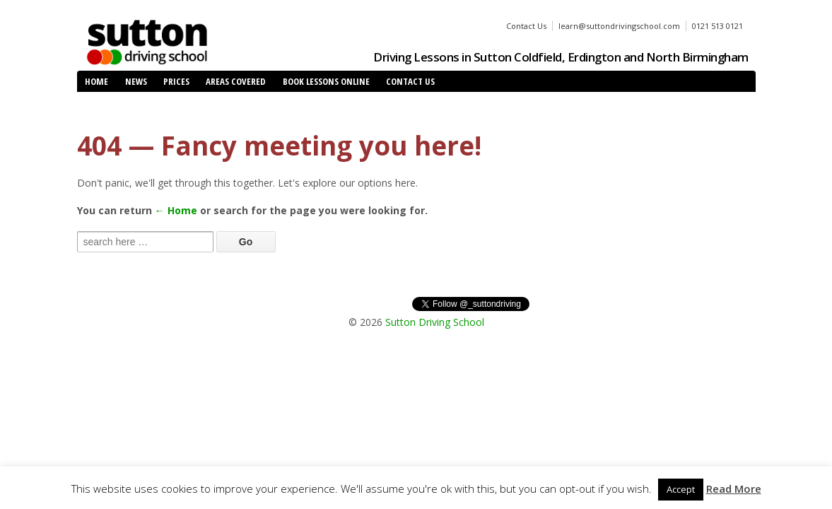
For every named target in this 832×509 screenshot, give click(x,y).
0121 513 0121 (717, 26)
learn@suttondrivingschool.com (619, 26)
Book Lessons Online (326, 81)
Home (96, 81)
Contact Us (526, 26)
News (136, 81)
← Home (176, 210)
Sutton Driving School (434, 322)
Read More (733, 488)
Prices (176, 81)
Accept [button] (681, 489)
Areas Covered (236, 81)
